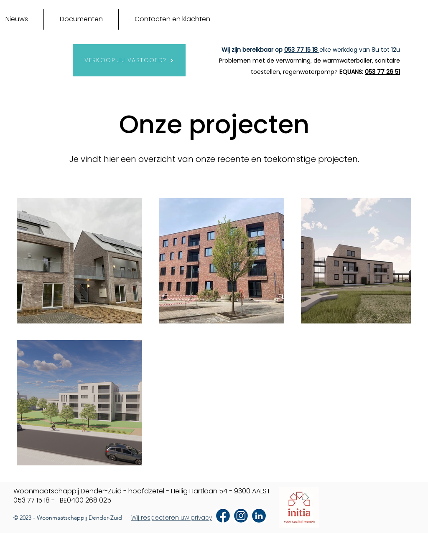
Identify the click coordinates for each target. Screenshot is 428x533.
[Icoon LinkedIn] (259, 516)
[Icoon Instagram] (241, 516)
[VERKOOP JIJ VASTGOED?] (129, 60)
